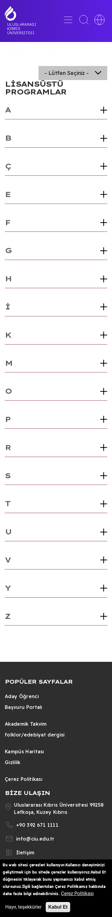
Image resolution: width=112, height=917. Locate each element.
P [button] (7, 419)
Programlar (44, 55)
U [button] (8, 531)
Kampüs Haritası (24, 751)
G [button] (8, 250)
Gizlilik (13, 762)
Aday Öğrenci (22, 696)
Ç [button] (8, 166)
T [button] (7, 503)
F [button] (7, 222)
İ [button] (7, 306)
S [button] (7, 475)
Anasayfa (15, 55)
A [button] (7, 109)
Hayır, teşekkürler (23, 907)
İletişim (25, 853)
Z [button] (7, 616)
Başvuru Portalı (23, 707)
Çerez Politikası (23, 779)
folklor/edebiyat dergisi (35, 735)
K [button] (8, 334)
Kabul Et (58, 907)
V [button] (7, 559)
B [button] (8, 137)
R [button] (8, 447)
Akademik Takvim (26, 724)
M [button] (8, 363)
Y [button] (7, 588)
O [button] (8, 391)
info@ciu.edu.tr (35, 839)
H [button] (8, 278)
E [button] (7, 194)
